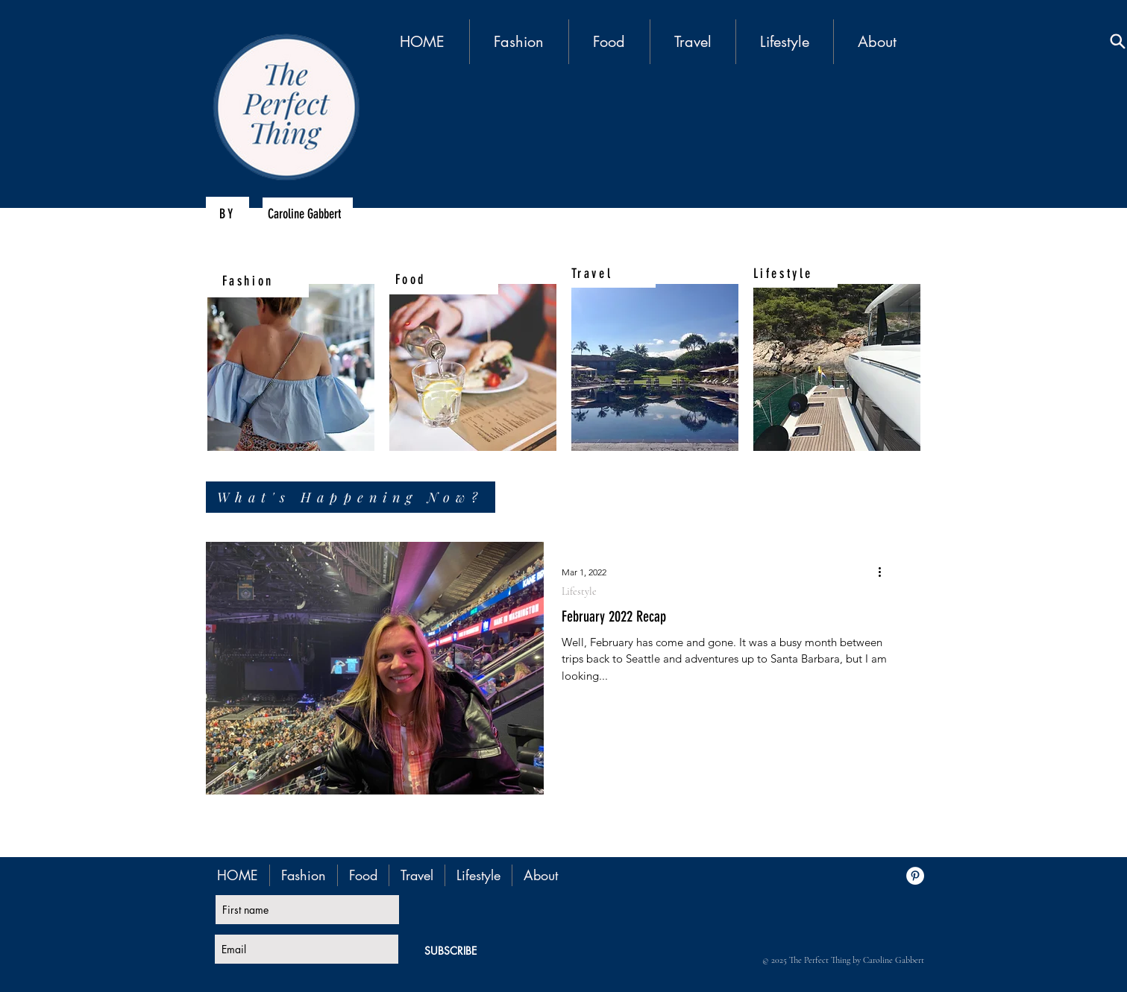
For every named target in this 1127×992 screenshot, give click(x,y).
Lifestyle (579, 591)
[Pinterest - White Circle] (915, 876)
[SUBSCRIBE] (450, 950)
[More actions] (885, 572)
